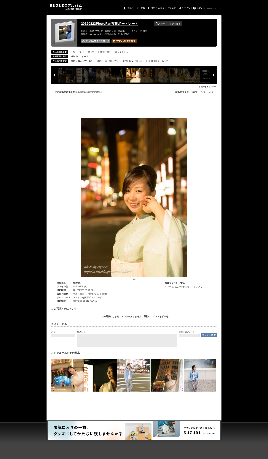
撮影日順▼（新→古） (108, 61)
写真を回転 (78, 293)
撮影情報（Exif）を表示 (85, 301)
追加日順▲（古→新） (133, 61)
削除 (104, 293)
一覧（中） (91, 52)
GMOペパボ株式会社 (214, 8)
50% (211, 92)
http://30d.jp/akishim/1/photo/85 (86, 92)
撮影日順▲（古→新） (82, 61)
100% (194, 92)
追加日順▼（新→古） (159, 61)
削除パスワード (187, 332)
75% (203, 92)
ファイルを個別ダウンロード (87, 297)
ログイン (185, 8)
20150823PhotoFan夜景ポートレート (109, 24)
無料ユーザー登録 (136, 8)
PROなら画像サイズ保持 (163, 8)
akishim (75, 56)
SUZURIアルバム (66, 7)
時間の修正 (93, 293)
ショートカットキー (207, 87)
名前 (53, 332)
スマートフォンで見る (168, 23)
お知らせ (201, 8)
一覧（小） (76, 52)
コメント (81, 332)
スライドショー (122, 52)
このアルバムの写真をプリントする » (183, 287)
